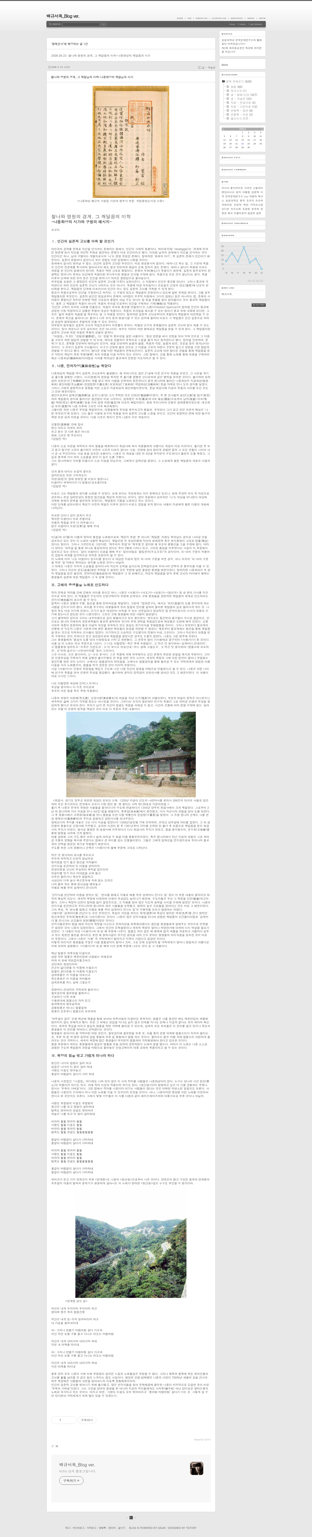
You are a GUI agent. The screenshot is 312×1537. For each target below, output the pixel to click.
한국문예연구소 (234, 196)
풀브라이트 (236, 188)
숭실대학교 (232, 200)
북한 (246, 204)
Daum (161, 1528)
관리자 (111, 1528)
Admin (250, 18)
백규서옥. (227, 294)
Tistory (191, 1528)
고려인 (248, 188)
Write (261, 18)
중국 (242, 200)
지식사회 (236, 209)
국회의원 (227, 204)
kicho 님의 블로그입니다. (77, 1471)
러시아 (225, 188)
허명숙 (253, 196)
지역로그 (91, 1528)
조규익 (250, 200)
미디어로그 (78, 1528)
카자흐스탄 (256, 204)
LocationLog (218, 18)
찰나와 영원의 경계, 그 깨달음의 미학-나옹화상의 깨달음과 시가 (109, 55)
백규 (230, 213)
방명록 (102, 1528)
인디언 (225, 209)
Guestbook (236, 18)
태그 (67, 1528)
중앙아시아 (228, 192)
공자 (238, 192)
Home (181, 18)
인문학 (238, 204)
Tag (189, 18)
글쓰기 (121, 1528)
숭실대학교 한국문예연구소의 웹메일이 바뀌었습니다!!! (242, 41)
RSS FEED (262, 305)
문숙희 (255, 209)
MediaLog (201, 18)
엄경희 (251, 213)
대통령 (246, 192)
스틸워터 (258, 188)
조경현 (246, 209)
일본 (258, 213)
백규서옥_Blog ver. (63, 16)
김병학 (255, 192)
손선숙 (259, 200)
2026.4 (242, 129)
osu (246, 196)
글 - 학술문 (209, 67)
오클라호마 (240, 213)
